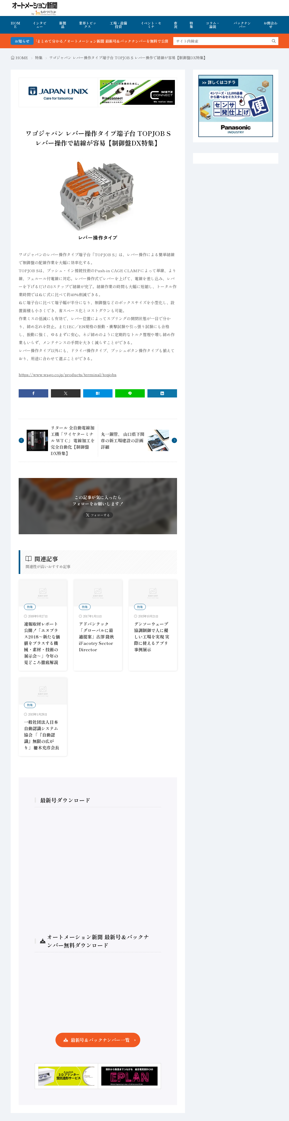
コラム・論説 (213, 25)
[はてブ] (98, 393)
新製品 (62, 25)
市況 (175, 25)
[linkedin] (162, 393)
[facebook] (33, 393)
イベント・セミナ (151, 25)
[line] (130, 393)
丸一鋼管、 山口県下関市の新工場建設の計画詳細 (122, 440)
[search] (274, 41)
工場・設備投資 (118, 25)
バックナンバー (242, 25)
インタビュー (39, 25)
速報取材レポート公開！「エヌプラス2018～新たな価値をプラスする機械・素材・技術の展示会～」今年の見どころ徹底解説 (42, 643)
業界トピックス (87, 25)
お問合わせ (271, 25)
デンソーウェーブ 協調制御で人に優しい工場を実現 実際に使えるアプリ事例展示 (151, 637)
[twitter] (66, 393)
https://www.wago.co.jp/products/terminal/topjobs (68, 374)
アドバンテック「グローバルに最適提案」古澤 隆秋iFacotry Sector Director (96, 637)
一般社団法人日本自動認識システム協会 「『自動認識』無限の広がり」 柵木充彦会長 (41, 735)
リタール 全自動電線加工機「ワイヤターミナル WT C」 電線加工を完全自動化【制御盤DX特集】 (73, 440)
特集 (191, 25)
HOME (15, 25)
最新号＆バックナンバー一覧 (100, 1039)
